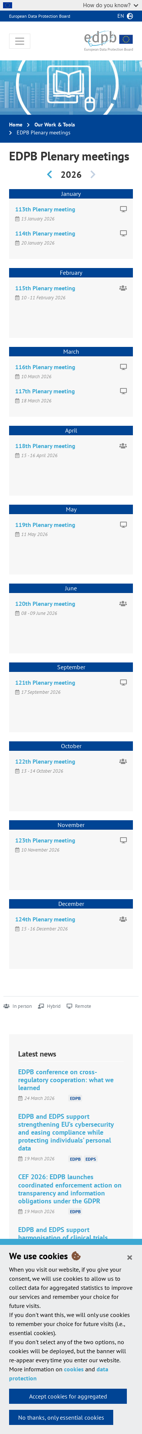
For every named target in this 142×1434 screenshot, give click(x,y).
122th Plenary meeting (45, 761)
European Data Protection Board (39, 16)
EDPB (75, 1098)
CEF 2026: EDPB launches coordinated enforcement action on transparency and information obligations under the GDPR (70, 1188)
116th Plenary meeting (45, 367)
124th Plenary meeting (45, 919)
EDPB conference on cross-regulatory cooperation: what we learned (66, 1079)
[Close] (129, 1257)
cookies (74, 1369)
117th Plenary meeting (45, 391)
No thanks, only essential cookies (61, 1417)
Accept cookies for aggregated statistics (68, 1398)
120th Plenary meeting (45, 603)
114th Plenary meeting (45, 233)
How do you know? (110, 5)
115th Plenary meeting (45, 288)
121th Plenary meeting (45, 682)
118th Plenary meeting (45, 446)
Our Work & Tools (54, 124)
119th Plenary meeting (45, 524)
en (120, 15)
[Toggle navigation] (19, 41)
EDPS (91, 1158)
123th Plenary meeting (45, 840)
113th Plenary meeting (45, 209)
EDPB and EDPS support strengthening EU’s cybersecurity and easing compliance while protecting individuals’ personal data (66, 1132)
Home (15, 124)
